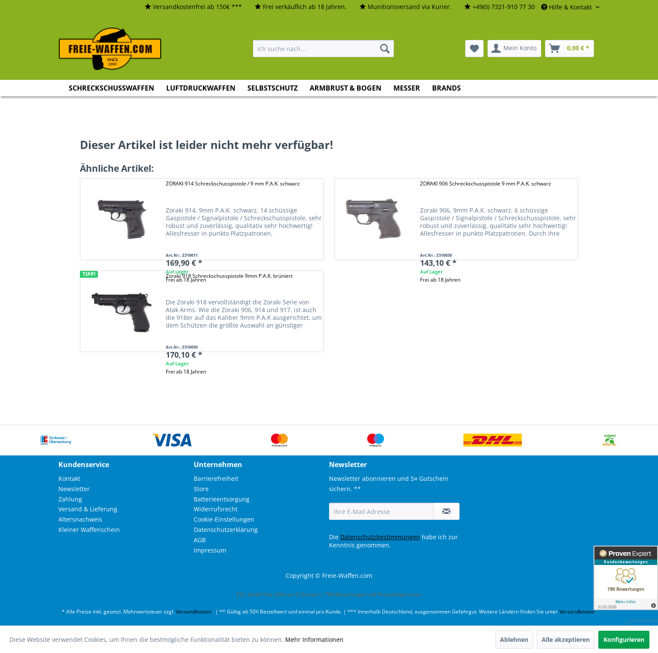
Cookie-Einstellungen (224, 519)
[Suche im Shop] (323, 48)
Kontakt (69, 478)
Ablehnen (514, 639)
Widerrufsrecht (216, 509)
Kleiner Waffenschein (89, 529)
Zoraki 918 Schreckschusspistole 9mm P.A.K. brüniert (229, 275)
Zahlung (70, 499)
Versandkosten (193, 611)
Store (201, 489)
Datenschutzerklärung (226, 529)
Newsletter (74, 489)
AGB (200, 540)
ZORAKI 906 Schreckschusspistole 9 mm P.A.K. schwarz (485, 183)
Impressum (210, 550)
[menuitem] (193, 7)
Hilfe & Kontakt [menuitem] (567, 7)
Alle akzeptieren (566, 639)
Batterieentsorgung (222, 499)
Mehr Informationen (314, 639)
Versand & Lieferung (87, 509)
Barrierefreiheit (216, 478)
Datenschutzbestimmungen (380, 537)
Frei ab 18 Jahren (440, 279)
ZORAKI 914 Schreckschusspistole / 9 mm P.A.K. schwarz (233, 183)
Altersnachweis (80, 519)
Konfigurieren (623, 639)
